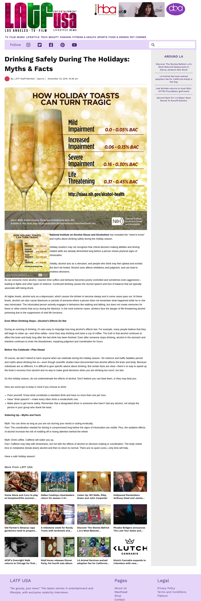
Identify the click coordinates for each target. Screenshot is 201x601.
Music (21, 37)
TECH (44, 37)
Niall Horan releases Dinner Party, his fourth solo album (56, 562)
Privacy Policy (166, 588)
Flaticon (162, 595)
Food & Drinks (118, 37)
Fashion (65, 37)
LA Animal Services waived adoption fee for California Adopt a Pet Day (92, 562)
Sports (102, 37)
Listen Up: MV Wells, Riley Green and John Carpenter (92, 496)
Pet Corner (138, 37)
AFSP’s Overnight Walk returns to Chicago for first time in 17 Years (20, 562)
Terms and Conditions (171, 592)
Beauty (54, 37)
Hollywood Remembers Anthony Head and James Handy (128, 497)
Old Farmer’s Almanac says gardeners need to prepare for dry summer (20, 529)
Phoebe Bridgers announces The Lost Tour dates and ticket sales (129, 529)
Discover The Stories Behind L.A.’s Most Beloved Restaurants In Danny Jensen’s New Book (93, 529)
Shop (118, 595)
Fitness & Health (84, 37)
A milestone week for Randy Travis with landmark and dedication (57, 529)
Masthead (121, 592)
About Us (121, 588)
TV (6, 37)
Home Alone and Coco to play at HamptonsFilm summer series (21, 497)
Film (12, 37)
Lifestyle (33, 37)
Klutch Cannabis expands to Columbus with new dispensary (129, 562)
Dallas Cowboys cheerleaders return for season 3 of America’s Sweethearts (57, 497)
